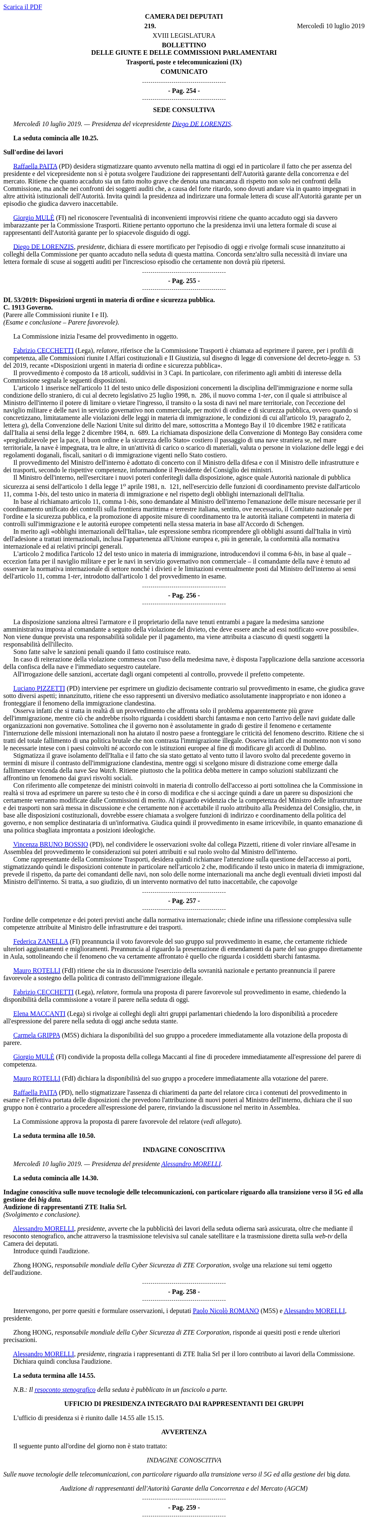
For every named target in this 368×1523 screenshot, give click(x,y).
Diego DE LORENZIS (201, 123)
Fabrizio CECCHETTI (43, 350)
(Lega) (84, 350)
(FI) (61, 217)
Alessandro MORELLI (191, 1163)
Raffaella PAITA (35, 166)
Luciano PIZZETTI (39, 688)
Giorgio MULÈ (33, 217)
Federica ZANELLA (40, 941)
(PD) (65, 166)
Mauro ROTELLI (36, 970)
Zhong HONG (32, 1265)
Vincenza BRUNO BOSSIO (50, 844)
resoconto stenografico (65, 1389)
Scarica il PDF (22, 6)
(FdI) (69, 970)
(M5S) (70, 1035)
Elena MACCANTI (39, 1013)
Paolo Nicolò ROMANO (226, 1310)
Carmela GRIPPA (36, 1035)
